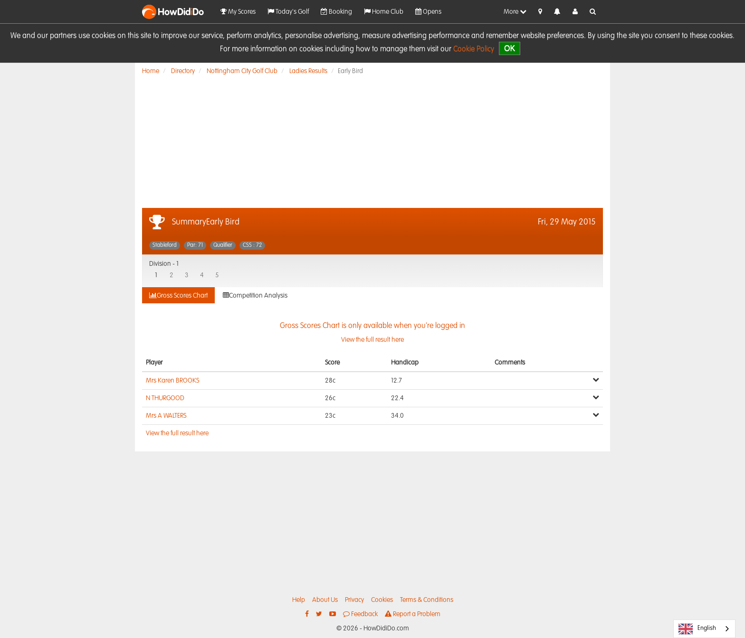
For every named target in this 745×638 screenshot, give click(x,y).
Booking (336, 11)
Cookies (382, 600)
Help (298, 600)
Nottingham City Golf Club (242, 71)
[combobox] (704, 628)
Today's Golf (288, 11)
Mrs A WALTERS (166, 416)
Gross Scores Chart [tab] (178, 295)
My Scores (238, 11)
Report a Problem (412, 614)
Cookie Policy (473, 49)
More (515, 11)
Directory (183, 71)
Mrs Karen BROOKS (172, 380)
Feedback (360, 614)
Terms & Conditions (426, 600)
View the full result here (177, 433)
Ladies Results (308, 71)
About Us (325, 600)
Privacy (354, 600)
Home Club (383, 11)
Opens (428, 11)
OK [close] (509, 48)
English (697, 629)
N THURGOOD (165, 398)
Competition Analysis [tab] (255, 295)
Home (150, 71)
